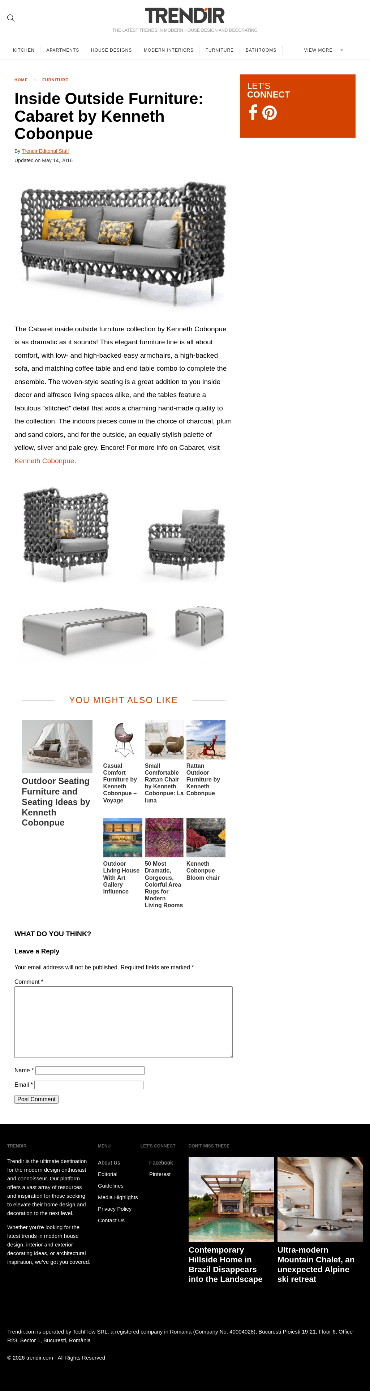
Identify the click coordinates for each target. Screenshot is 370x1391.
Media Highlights (118, 1197)
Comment (28, 982)
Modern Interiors (169, 50)
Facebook (157, 1162)
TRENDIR (185, 15)
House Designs (111, 50)
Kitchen (24, 50)
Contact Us (111, 1220)
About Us (109, 1162)
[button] (123, 244)
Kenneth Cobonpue (44, 461)
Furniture (220, 50)
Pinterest (156, 1174)
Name (24, 1070)
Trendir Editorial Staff (45, 151)
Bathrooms (261, 50)
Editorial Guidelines (111, 1180)
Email (23, 1085)
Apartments (63, 50)
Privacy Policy (115, 1209)
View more (319, 50)
